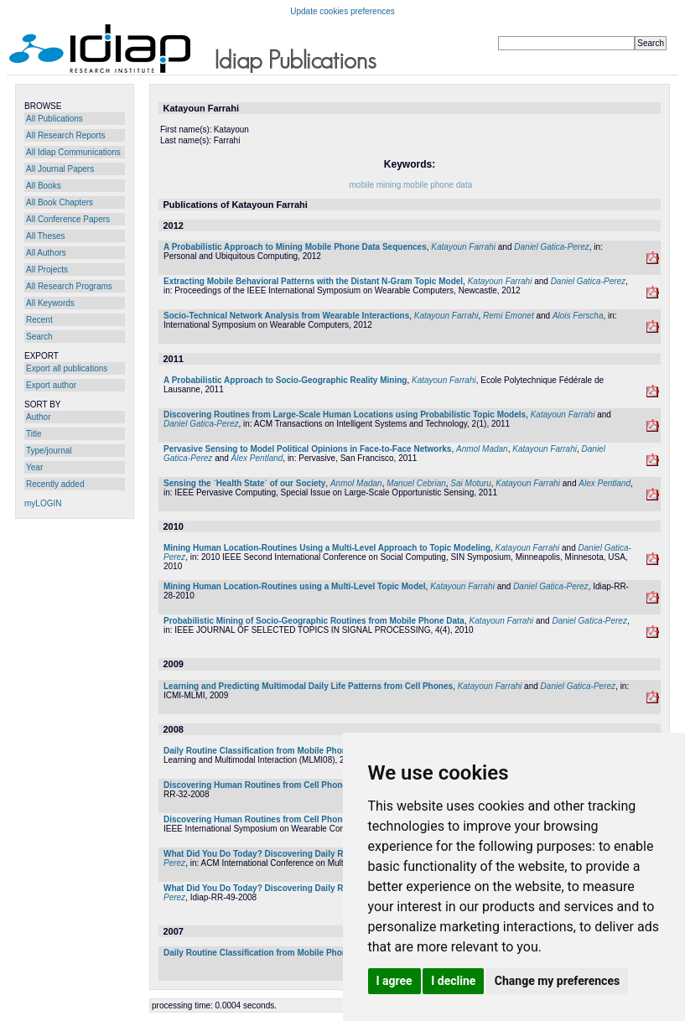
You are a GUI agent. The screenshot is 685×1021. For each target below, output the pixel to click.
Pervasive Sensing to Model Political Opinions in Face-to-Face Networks (307, 448)
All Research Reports (65, 135)
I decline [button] (453, 980)
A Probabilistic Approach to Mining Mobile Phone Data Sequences (295, 246)
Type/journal (48, 450)
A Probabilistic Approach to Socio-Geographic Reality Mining (285, 380)
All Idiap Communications (73, 152)
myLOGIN (42, 503)
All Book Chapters (59, 202)
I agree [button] (394, 980)
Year (34, 467)
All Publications (54, 118)
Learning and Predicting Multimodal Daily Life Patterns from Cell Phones (308, 686)
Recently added (55, 484)
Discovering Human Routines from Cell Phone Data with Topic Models (302, 785)
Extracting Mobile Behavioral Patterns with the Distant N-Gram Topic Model (313, 281)
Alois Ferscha (578, 315)
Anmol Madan (482, 448)
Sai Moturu (470, 483)
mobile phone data (437, 184)
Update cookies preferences (342, 11)
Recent (39, 319)
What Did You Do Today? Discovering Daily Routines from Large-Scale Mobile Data (328, 853)
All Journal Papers (60, 169)
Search (39, 336)
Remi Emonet (508, 315)
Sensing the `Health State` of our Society (244, 483)
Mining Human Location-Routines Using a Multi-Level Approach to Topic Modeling (326, 547)
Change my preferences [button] (557, 980)
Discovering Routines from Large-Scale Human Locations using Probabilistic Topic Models (344, 414)
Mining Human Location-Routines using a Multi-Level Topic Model (294, 586)
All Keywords (50, 303)
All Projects (47, 269)
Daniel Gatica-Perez (551, 246)
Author (38, 417)
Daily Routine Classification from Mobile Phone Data (267, 750)
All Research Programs (69, 286)
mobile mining (376, 184)
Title (34, 433)
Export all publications (66, 368)
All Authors (46, 252)
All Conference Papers (68, 219)
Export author (51, 385)
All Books (43, 185)
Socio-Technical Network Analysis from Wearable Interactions (286, 315)
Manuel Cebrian (416, 483)
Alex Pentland (257, 458)
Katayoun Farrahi (463, 246)
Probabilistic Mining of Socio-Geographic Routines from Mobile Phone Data (313, 620)
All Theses (45, 236)
